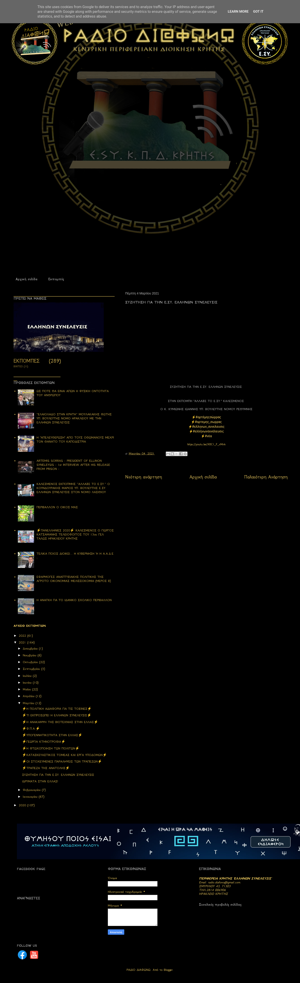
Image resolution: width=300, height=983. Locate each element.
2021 (23, 642)
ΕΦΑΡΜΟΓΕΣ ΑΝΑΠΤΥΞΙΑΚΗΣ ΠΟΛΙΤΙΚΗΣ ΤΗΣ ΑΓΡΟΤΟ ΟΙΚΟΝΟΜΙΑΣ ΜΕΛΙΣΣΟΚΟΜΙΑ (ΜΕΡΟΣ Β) (74, 579)
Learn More (238, 11)
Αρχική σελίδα (26, 279)
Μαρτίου (29, 703)
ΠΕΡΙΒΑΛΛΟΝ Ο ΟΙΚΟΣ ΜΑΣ (57, 507)
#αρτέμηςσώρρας (208, 417)
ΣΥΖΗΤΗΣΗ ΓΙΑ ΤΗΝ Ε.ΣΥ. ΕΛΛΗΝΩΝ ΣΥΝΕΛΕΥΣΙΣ (58, 775)
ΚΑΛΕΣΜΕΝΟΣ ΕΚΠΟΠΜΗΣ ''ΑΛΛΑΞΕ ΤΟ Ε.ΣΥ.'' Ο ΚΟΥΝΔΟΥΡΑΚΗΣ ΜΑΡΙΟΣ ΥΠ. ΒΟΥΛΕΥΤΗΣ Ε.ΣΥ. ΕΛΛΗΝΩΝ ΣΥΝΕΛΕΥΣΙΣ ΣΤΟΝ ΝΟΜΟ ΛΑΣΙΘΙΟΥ (73, 488)
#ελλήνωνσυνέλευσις (208, 431)
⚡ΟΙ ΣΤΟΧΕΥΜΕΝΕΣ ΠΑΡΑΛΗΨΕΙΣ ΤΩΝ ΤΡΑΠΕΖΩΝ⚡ (62, 761)
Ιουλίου (28, 676)
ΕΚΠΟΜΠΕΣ (26, 361)
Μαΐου (27, 689)
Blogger (168, 970)
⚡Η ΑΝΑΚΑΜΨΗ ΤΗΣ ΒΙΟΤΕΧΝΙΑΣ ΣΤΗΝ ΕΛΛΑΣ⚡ (60, 722)
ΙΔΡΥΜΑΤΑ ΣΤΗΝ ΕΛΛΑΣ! (40, 781)
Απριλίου (29, 696)
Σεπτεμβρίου (32, 669)
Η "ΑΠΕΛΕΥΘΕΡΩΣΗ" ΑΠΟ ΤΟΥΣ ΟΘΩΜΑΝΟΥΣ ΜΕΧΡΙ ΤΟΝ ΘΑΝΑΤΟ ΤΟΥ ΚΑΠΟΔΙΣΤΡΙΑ (75, 439)
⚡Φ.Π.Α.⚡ (31, 728)
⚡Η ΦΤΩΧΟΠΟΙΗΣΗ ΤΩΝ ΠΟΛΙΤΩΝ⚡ (50, 748)
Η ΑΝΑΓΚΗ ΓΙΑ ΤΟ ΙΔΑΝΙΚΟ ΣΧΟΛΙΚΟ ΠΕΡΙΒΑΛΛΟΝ (74, 600)
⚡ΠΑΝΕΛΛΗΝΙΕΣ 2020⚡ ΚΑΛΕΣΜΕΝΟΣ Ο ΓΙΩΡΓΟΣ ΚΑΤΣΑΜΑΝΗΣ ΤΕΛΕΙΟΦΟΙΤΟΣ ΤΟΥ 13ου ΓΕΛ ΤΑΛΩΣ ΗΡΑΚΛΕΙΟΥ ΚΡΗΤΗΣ (75, 534)
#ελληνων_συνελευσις (208, 426)
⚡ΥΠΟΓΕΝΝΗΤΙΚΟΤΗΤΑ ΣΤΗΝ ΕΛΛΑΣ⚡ (52, 735)
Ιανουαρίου (31, 797)
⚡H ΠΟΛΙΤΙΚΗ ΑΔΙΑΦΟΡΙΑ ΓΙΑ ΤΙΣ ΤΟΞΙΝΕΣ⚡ (57, 709)
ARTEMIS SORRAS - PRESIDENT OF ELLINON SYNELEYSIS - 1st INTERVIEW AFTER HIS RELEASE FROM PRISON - (73, 465)
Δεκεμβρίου (31, 648)
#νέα (208, 436)
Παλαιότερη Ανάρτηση (266, 477)
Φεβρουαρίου (32, 790)
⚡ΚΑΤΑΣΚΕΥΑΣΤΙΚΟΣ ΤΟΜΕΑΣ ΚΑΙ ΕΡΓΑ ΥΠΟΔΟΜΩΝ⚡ (64, 755)
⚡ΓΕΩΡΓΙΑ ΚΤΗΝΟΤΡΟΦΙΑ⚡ (43, 742)
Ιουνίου (28, 682)
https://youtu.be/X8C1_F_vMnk (206, 444)
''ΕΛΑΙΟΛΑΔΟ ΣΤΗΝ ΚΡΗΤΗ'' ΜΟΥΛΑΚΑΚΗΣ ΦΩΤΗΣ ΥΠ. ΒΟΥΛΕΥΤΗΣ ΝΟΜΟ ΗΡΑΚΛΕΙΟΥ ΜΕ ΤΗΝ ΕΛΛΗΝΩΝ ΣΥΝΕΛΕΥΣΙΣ (74, 418)
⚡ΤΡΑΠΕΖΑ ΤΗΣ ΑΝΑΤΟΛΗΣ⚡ (46, 768)
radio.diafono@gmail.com (224, 882)
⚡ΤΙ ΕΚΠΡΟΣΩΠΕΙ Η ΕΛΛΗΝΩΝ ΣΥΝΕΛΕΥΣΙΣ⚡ (56, 715)
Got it (258, 11)
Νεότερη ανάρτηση (143, 477)
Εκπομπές (56, 279)
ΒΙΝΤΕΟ (18, 366)
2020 (23, 805)
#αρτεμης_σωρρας (208, 422)
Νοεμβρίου (30, 655)
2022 (23, 636)
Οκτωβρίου (31, 662)
